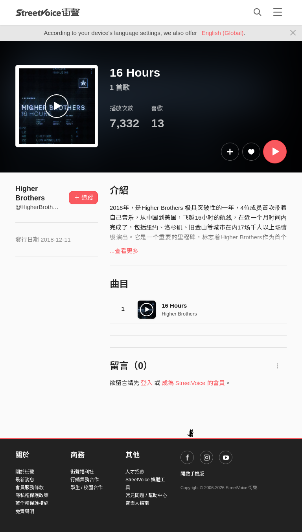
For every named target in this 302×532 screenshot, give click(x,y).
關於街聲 (24, 472)
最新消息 (24, 479)
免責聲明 (24, 511)
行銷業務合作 (84, 479)
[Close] (293, 33)
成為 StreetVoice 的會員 (193, 383)
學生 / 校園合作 (86, 487)
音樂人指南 (137, 503)
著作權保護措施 (31, 503)
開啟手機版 (192, 474)
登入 (147, 383)
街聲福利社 (82, 472)
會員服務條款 (29, 487)
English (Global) (223, 32)
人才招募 (134, 472)
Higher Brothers (179, 314)
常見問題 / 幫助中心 (146, 495)
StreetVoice (47, 12)
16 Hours (174, 305)
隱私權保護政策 (31, 495)
